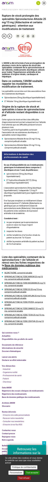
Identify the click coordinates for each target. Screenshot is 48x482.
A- (10, 36)
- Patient (5, 379)
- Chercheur (6, 382)
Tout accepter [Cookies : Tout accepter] (32, 472)
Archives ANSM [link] (8, 403)
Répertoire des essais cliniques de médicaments (23, 391)
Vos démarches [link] (8, 366)
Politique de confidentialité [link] (24, 467)
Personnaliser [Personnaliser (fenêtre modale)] (16, 472)
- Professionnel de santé (12, 375)
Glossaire (6, 406)
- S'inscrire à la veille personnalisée (16, 415)
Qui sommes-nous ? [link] (10, 333)
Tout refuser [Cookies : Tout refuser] (24, 478)
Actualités (6, 336)
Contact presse (8, 434)
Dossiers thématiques (11, 351)
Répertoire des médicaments (14, 394)
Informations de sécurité (12, 348)
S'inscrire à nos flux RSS (12, 425)
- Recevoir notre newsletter (13, 418)
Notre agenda (8, 440)
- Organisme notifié (9, 372)
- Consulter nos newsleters (13, 421)
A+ (4, 36)
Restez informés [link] (9, 412)
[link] (7, 3)
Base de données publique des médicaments (21, 267)
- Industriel (6, 369)
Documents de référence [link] (12, 345)
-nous (8, 437)
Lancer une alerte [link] (9, 357)
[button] (38, 3)
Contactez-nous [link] (9, 430)
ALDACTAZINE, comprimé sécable (18, 273)
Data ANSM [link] (7, 388)
